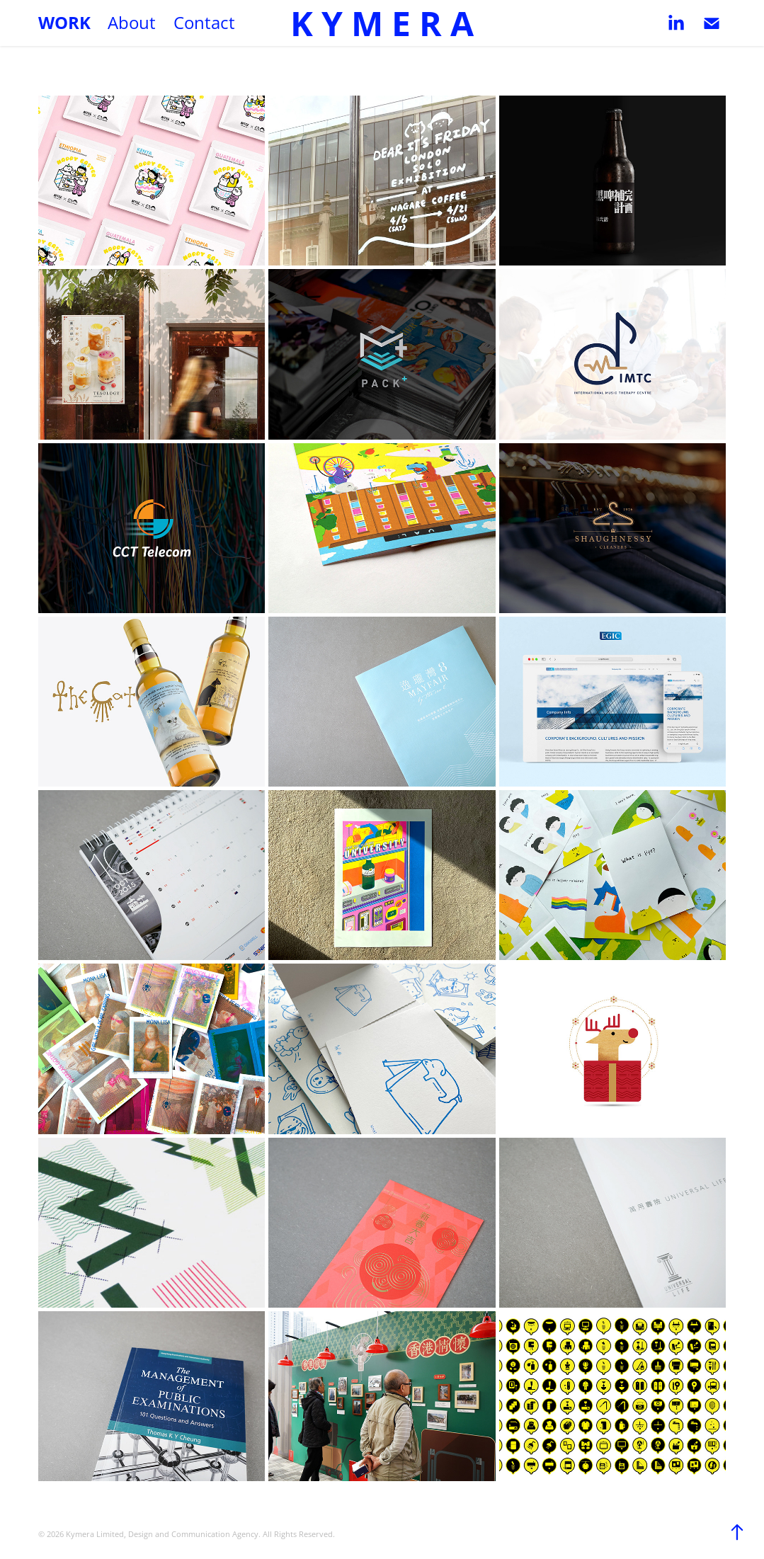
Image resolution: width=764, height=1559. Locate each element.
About (132, 23)
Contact (204, 23)
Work (64, 22)
